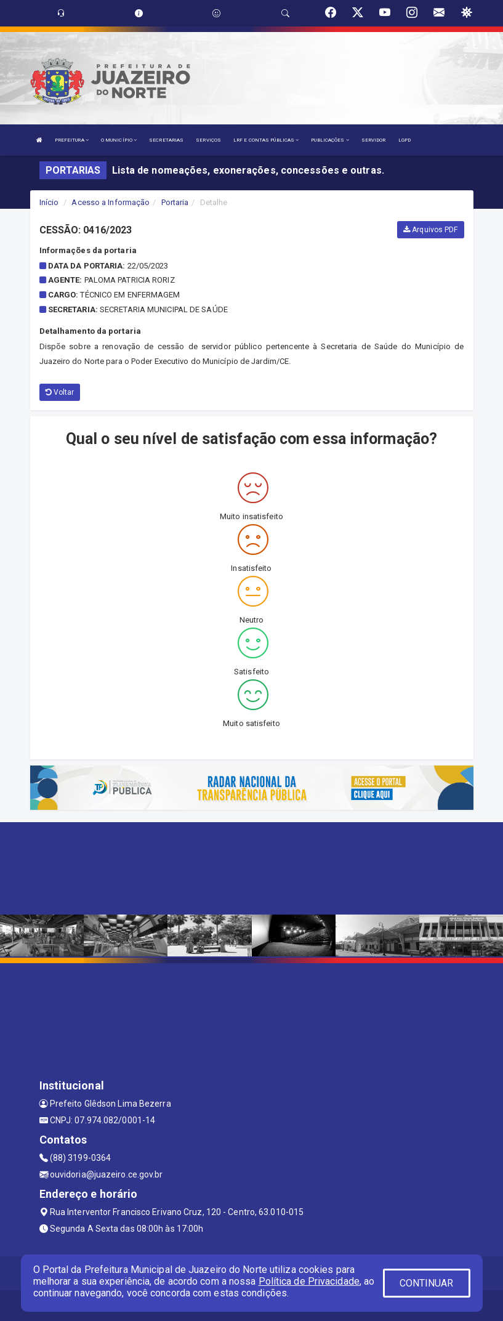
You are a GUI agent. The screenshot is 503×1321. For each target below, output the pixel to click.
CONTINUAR (427, 1283)
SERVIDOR (373, 140)
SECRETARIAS (166, 140)
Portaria (175, 202)
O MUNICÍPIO (119, 140)
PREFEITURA (72, 140)
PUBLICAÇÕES (329, 140)
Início (49, 202)
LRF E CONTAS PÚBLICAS (266, 140)
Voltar (60, 392)
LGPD (404, 140)
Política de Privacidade (309, 1281)
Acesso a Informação (110, 202)
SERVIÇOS (208, 140)
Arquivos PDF (430, 229)
